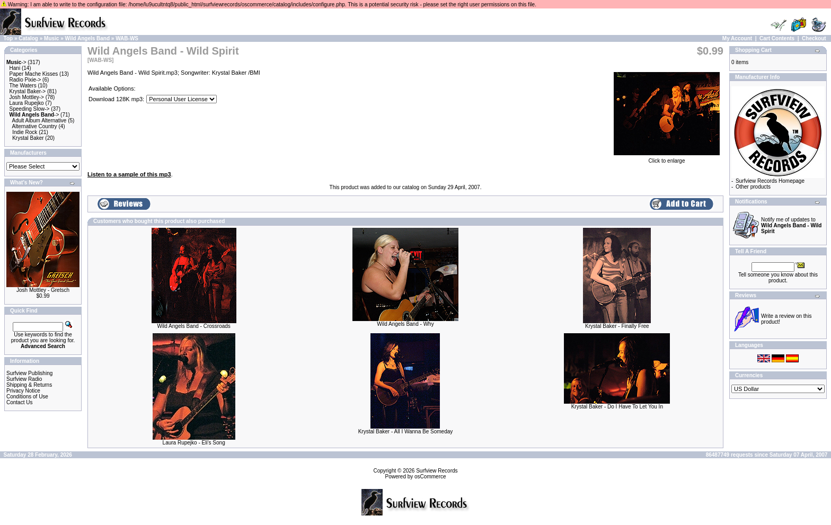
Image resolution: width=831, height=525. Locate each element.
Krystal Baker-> (28, 91)
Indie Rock (24, 132)
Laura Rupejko (27, 103)
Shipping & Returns (29, 385)
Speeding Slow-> (30, 109)
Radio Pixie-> (25, 80)
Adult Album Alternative (39, 120)
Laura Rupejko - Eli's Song (194, 443)
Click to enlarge (667, 158)
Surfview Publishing (29, 373)
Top (8, 38)
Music (51, 38)
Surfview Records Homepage (770, 181)
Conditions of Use (27, 396)
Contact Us (19, 402)
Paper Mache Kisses (34, 74)
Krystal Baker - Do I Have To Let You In (617, 407)
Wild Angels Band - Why (405, 324)
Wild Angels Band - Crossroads (193, 326)
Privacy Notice (23, 391)
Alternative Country (34, 126)
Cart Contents (776, 38)
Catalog (28, 38)
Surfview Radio (24, 379)
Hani (15, 68)
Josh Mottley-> (27, 97)
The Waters (22, 85)
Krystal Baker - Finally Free (617, 326)
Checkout (814, 38)
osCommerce (430, 476)
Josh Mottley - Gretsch (42, 290)
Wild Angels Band (87, 38)
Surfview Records (436, 471)
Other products (753, 187)
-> (16, 62)
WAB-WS (127, 38)
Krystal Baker (27, 138)
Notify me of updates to (791, 225)
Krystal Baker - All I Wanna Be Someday (405, 431)
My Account (737, 38)
